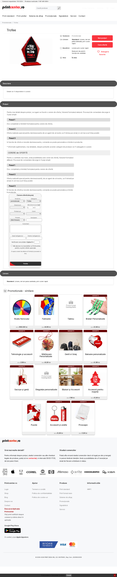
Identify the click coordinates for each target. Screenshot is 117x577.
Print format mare (66, 501)
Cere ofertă (102, 45)
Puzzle (34, 433)
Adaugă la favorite (103, 52)
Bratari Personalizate (95, 321)
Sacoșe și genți (22, 395)
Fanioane (46, 321)
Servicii (73, 16)
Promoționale (51, 16)
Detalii (69, 575)
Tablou (71, 321)
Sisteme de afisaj (36, 16)
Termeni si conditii (38, 497)
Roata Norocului (21, 321)
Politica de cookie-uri (40, 505)
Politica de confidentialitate (42, 501)
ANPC (89, 497)
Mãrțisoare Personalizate (46, 359)
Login (6, 497)
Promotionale (6, 22)
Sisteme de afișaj (66, 505)
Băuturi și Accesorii (71, 395)
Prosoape (83, 433)
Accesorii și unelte (58, 433)
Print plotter (22, 16)
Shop (6, 501)
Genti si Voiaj (71, 358)
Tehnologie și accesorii (21, 358)
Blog (6, 505)
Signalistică (63, 16)
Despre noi (8, 509)
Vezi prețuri (102, 38)
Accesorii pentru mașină (95, 396)
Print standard (8, 16)
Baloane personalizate (95, 358)
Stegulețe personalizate (46, 395)
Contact (82, 16)
